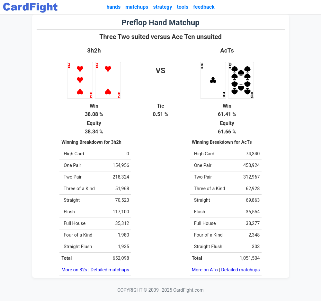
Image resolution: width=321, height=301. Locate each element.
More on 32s (74, 270)
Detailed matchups (110, 270)
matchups (136, 7)
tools (183, 7)
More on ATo (205, 270)
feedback (203, 7)
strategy (162, 7)
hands (113, 7)
